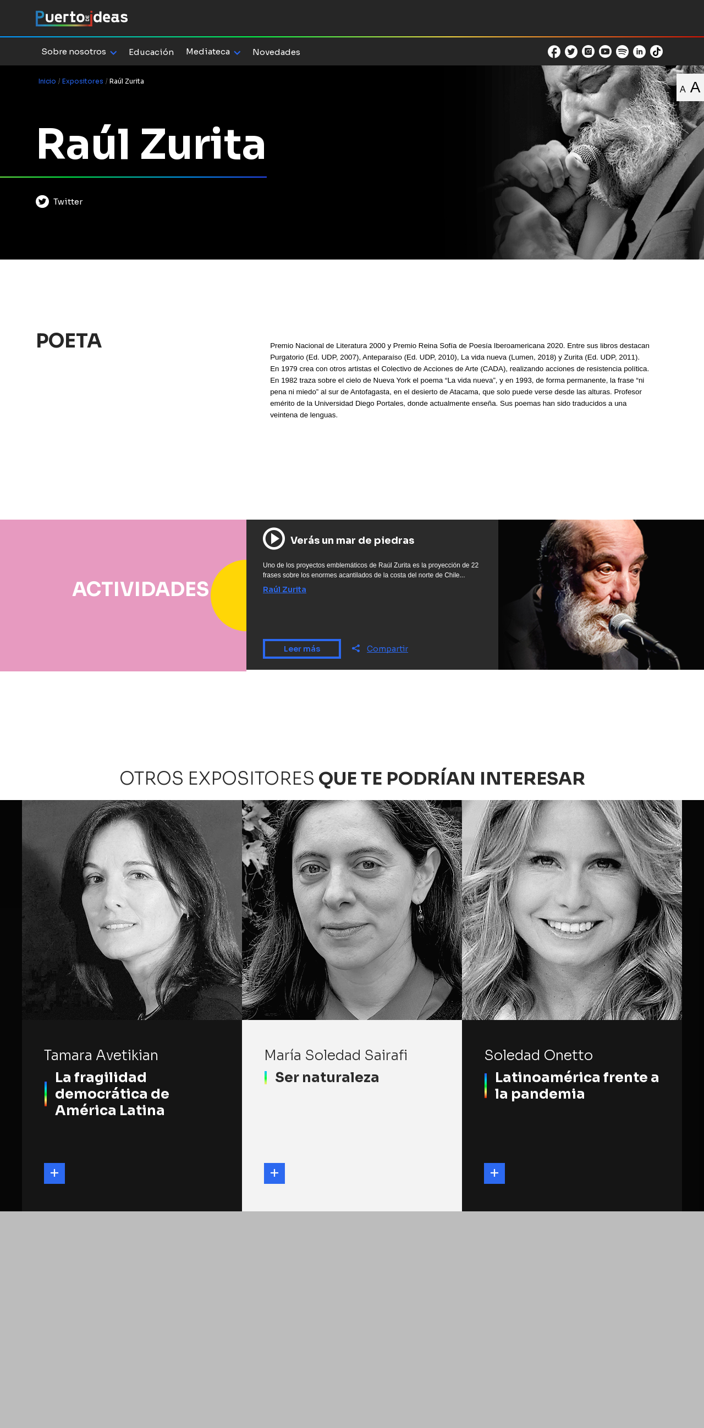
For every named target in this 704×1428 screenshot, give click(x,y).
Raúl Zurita (284, 589)
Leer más (302, 649)
